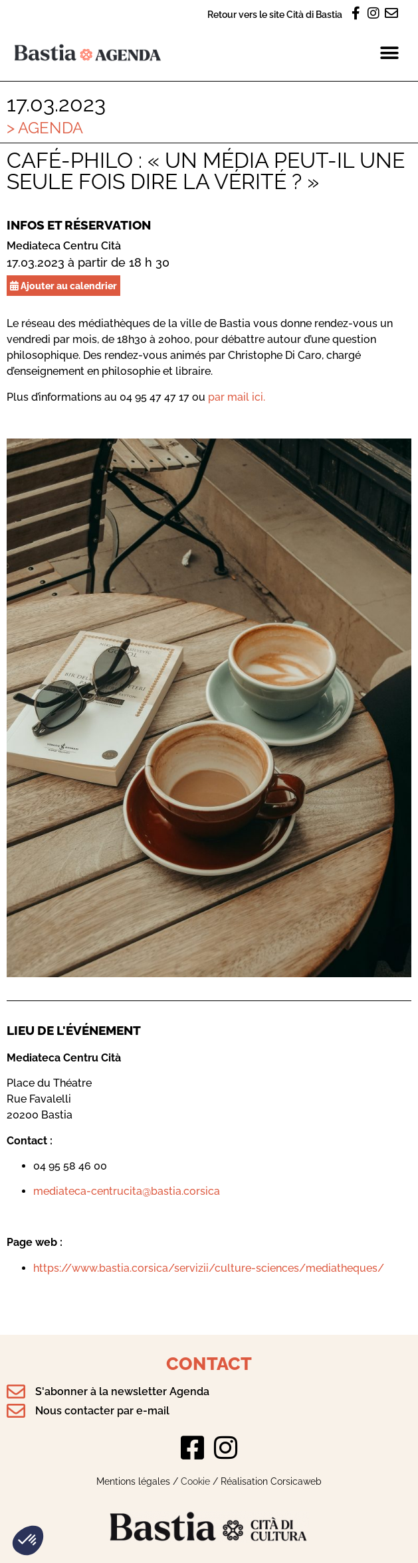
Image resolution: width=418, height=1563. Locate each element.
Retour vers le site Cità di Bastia (274, 14)
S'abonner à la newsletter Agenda (122, 1391)
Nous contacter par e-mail (102, 1410)
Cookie (195, 1481)
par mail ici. (236, 397)
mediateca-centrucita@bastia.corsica (126, 1191)
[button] (28, 1540)
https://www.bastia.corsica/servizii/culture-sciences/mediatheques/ (208, 1268)
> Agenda (45, 127)
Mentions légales (133, 1481)
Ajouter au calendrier (63, 285)
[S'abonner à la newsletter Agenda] (16, 1392)
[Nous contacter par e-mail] (16, 1411)
